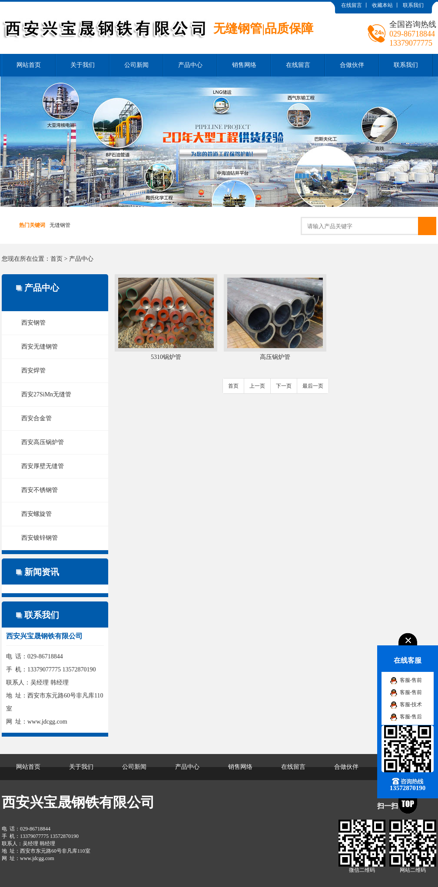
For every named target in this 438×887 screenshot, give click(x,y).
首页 (56, 259)
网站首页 (29, 65)
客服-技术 (411, 704)
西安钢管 (33, 322)
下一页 (284, 386)
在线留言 (351, 5)
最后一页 (312, 386)
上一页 (257, 386)
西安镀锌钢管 (39, 538)
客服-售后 (411, 717)
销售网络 (244, 65)
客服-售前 (411, 680)
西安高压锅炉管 (42, 442)
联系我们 (413, 5)
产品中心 (190, 65)
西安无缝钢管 (39, 346)
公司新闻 (136, 65)
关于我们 (82, 65)
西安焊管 (33, 370)
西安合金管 (36, 418)
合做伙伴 (352, 65)
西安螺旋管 (36, 514)
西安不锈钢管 (39, 490)
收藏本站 (382, 5)
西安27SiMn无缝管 (46, 394)
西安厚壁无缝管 (42, 466)
